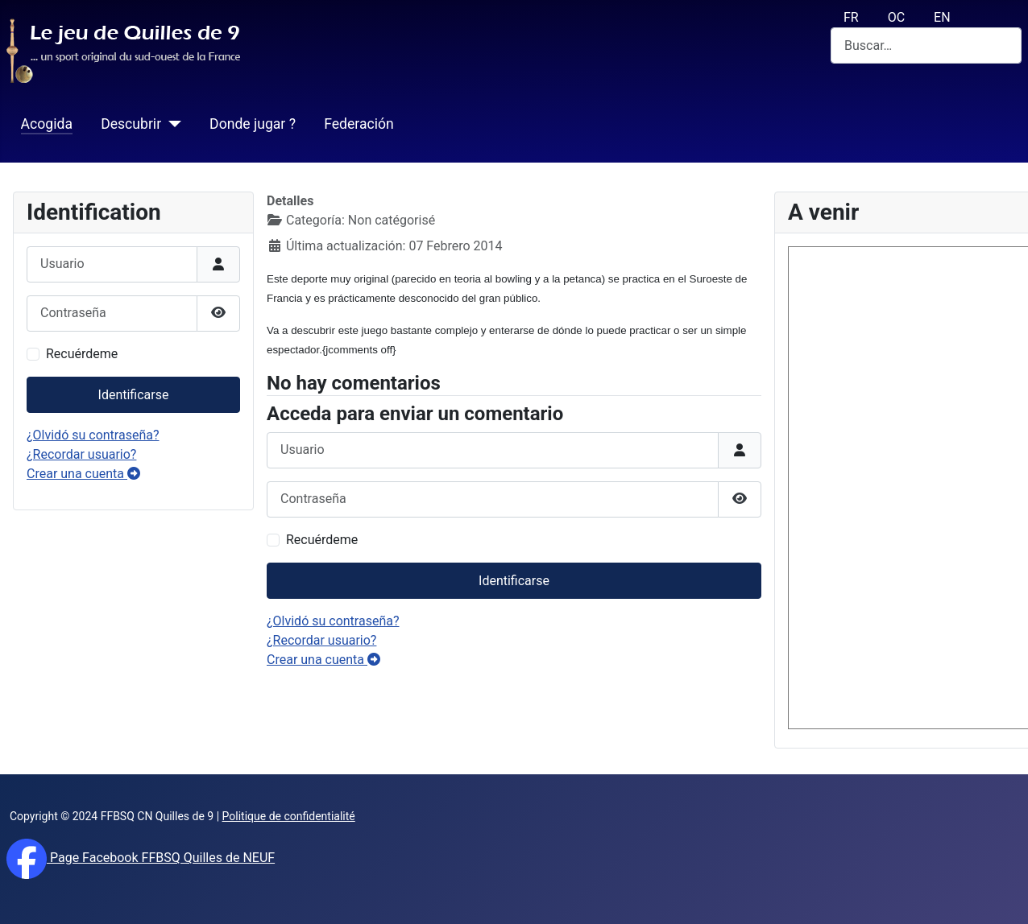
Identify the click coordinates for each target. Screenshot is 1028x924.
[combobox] (926, 45)
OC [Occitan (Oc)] (896, 17)
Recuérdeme (82, 353)
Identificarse (133, 394)
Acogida (47, 124)
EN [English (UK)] (942, 17)
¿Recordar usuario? (81, 454)
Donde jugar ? (252, 124)
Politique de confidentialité (288, 816)
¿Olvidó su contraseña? (93, 435)
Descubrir (131, 124)
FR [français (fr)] (851, 17)
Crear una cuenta (83, 473)
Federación (359, 124)
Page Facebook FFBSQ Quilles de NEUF (161, 857)
